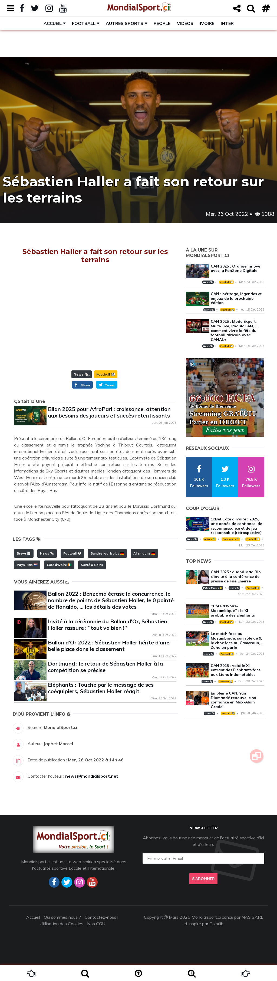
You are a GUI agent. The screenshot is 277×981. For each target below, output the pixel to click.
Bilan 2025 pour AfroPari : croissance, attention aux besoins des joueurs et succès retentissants (109, 412)
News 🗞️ (81, 374)
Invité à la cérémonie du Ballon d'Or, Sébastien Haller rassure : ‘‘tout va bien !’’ (107, 624)
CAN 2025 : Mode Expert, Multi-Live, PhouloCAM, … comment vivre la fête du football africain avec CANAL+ (234, 330)
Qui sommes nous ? (62, 917)
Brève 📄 (24, 553)
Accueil (53, 23)
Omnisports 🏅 (230, 539)
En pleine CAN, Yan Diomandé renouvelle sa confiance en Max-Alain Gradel (233, 700)
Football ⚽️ (105, 374)
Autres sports (124, 23)
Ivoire (207, 23)
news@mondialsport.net (91, 776)
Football (83, 23)
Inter (227, 23)
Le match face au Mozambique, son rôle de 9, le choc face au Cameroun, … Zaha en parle (237, 640)
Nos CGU (96, 923)
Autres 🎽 (209, 539)
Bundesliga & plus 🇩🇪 (107, 553)
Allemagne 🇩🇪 (144, 553)
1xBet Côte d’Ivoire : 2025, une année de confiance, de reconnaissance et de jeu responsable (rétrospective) (236, 526)
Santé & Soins (92, 565)
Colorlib (216, 923)
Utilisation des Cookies (61, 923)
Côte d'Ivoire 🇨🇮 (59, 565)
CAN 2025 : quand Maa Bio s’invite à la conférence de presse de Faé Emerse (236, 576)
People (162, 23)
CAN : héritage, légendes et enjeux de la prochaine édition (236, 298)
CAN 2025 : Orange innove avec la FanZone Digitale (235, 268)
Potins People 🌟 (212, 587)
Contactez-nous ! (101, 917)
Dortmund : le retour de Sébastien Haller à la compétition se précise (105, 666)
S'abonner (203, 878)
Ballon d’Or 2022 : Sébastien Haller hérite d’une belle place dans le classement (108, 645)
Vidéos (185, 23)
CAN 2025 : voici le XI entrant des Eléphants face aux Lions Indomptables (235, 670)
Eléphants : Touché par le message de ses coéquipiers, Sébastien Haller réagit (101, 688)
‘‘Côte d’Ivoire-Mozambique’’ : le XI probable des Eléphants (233, 611)
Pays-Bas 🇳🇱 (27, 565)
